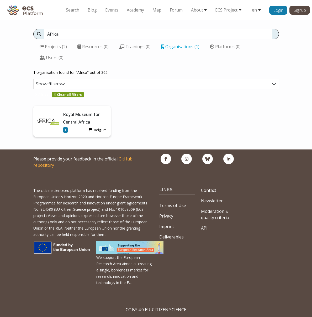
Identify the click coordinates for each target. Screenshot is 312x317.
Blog (92, 10)
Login (278, 10)
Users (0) (52, 57)
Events (111, 10)
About (197, 10)
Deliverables (171, 237)
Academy (135, 10)
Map (156, 10)
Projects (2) (53, 46)
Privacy (166, 216)
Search (72, 10)
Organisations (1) (180, 46)
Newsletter (212, 201)
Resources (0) (93, 46)
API (204, 228)
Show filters (50, 83)
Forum (176, 10)
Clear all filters (68, 94)
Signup (300, 10)
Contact (208, 190)
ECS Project (226, 10)
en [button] (254, 10)
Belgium (100, 129)
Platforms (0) (225, 46)
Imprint (166, 226)
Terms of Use (172, 205)
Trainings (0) (135, 46)
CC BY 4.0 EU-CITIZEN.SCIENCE (156, 310)
